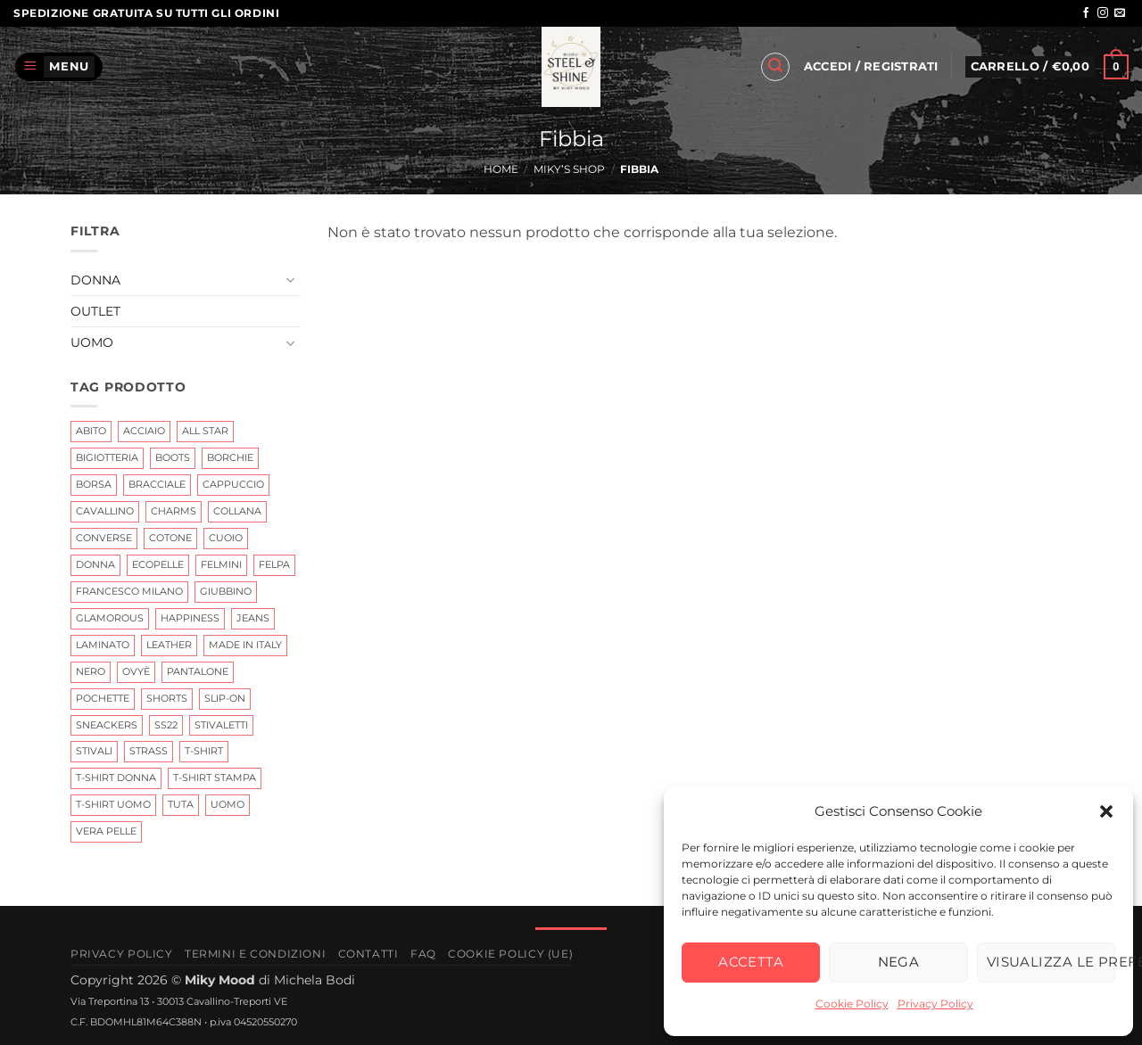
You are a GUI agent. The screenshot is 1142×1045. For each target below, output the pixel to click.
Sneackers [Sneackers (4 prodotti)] (106, 724)
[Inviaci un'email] (1119, 13)
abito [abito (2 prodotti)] (91, 430)
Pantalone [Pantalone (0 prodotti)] (197, 670)
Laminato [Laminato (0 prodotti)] (102, 644)
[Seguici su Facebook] (1085, 13)
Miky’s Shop (569, 169)
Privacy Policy (935, 1003)
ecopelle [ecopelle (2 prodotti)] (158, 564)
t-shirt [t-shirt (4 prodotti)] (204, 751)
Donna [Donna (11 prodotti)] (95, 564)
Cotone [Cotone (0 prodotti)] (170, 537)
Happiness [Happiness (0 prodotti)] (190, 617)
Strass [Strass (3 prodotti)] (148, 751)
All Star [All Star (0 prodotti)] (205, 430)
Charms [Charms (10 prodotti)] (173, 511)
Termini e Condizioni (255, 953)
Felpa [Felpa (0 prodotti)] (274, 564)
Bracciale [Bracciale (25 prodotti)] (157, 484)
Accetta (750, 961)
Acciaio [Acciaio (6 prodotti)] (144, 430)
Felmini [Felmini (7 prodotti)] (221, 564)
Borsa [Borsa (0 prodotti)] (94, 484)
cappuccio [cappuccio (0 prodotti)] (233, 484)
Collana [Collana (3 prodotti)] (237, 511)
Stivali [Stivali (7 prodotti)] (94, 751)
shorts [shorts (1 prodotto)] (166, 697)
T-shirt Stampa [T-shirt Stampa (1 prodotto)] (214, 777)
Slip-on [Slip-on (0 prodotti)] (224, 697)
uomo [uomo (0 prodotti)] (227, 804)
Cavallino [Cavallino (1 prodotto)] (105, 511)
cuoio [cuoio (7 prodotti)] (226, 537)
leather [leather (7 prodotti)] (169, 644)
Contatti (368, 953)
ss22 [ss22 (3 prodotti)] (166, 724)
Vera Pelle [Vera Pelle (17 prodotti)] (106, 831)
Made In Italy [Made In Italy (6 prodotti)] (245, 644)
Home (501, 169)
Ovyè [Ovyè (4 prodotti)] (136, 670)
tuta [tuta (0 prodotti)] (181, 804)
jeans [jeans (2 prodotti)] (252, 617)
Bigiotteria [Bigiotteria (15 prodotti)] (107, 457)
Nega (899, 961)
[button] (1106, 811)
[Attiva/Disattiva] (290, 280)
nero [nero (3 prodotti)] (90, 670)
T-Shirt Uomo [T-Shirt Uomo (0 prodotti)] (113, 804)
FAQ (423, 953)
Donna (95, 279)
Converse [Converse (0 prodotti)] (104, 537)
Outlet (95, 311)
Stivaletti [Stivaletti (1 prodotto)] (221, 724)
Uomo (91, 342)
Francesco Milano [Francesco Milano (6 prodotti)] (129, 591)
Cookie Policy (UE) (510, 953)
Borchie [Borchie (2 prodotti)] (230, 457)
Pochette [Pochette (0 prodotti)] (102, 697)
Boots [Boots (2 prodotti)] (172, 457)
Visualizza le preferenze (1051, 961)
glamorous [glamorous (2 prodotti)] (110, 617)
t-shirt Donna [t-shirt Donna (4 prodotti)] (116, 777)
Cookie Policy (852, 1003)
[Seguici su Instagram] (1102, 13)
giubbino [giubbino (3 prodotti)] (226, 591)
